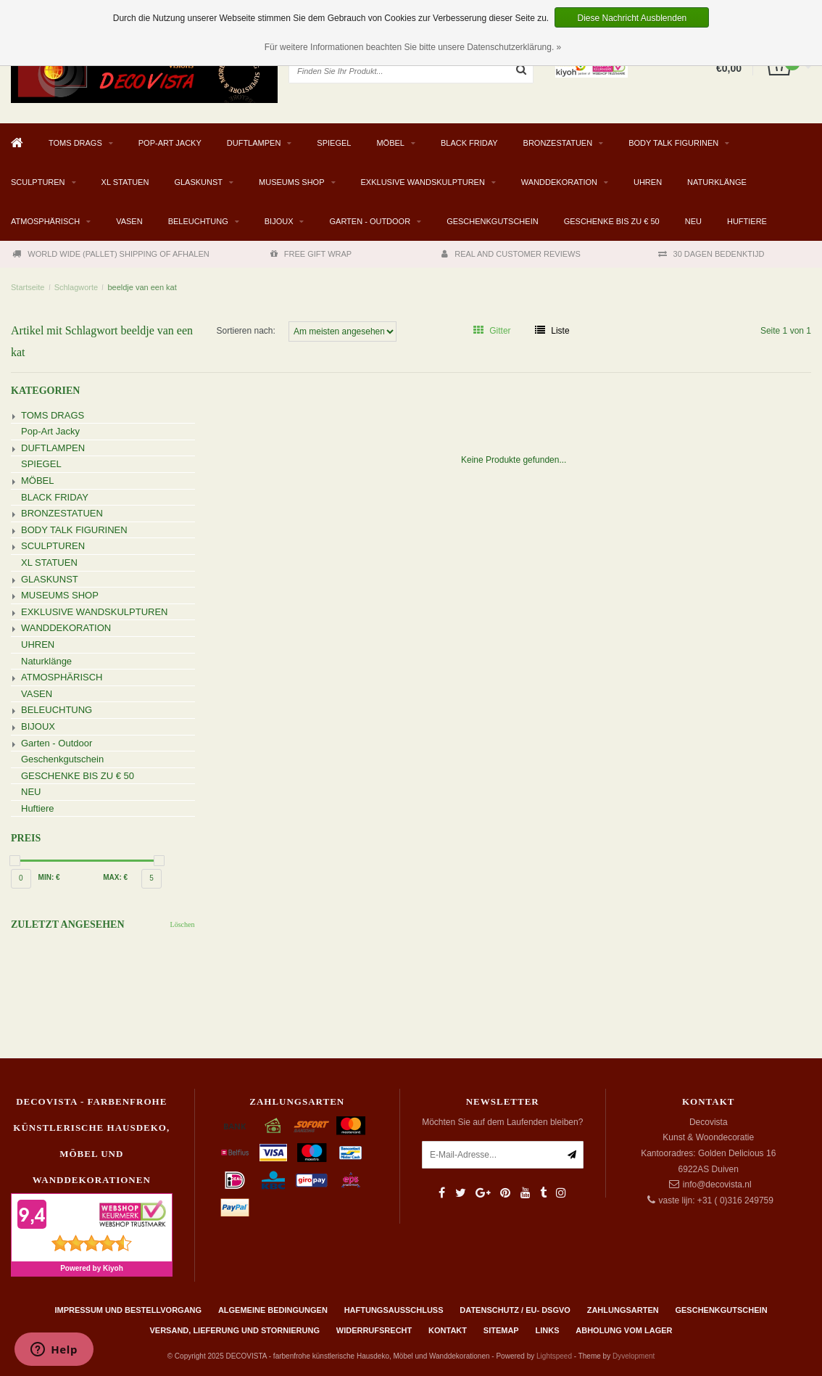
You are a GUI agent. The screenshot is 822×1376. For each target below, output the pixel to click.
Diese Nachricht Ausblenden (631, 18)
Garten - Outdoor (369, 221)
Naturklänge (717, 182)
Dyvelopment (634, 1356)
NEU (693, 221)
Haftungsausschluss (394, 1310)
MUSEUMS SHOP (291, 182)
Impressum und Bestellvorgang (128, 1310)
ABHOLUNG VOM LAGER (624, 1330)
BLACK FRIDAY (469, 143)
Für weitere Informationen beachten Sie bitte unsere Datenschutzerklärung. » (413, 47)
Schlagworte (76, 287)
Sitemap (501, 1330)
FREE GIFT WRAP (311, 254)
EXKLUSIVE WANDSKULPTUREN (423, 182)
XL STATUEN (125, 182)
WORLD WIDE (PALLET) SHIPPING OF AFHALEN (110, 254)
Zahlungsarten (623, 1310)
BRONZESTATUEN (558, 143)
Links (547, 1330)
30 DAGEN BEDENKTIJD (711, 254)
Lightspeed (554, 1356)
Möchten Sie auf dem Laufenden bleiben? (502, 1122)
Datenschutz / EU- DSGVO (515, 1310)
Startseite (27, 287)
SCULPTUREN (38, 182)
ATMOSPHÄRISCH (45, 221)
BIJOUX (279, 221)
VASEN (129, 221)
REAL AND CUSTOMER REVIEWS (511, 254)
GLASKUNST (198, 182)
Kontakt (447, 1330)
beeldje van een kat (141, 287)
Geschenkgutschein (493, 221)
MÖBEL (390, 143)
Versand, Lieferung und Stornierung (235, 1330)
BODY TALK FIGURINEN (673, 143)
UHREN (648, 182)
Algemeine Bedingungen (273, 1310)
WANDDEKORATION (559, 182)
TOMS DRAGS (75, 143)
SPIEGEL (334, 143)
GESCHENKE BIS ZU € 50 (612, 221)
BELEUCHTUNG (198, 221)
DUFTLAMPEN (254, 143)
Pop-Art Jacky (170, 143)
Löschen (182, 924)
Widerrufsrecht (374, 1330)
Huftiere (747, 221)
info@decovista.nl (717, 1184)
